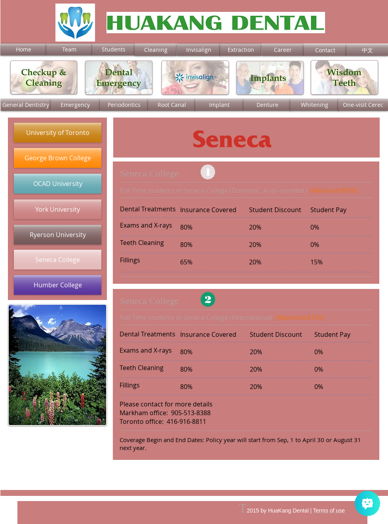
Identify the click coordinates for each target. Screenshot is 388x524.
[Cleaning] (156, 50)
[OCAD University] (57, 184)
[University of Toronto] (57, 132)
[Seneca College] (57, 260)
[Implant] (219, 105)
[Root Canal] (172, 105)
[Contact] (325, 50)
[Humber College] (57, 285)
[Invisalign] (199, 50)
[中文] (367, 50)
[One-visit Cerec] (363, 105)
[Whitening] (314, 105)
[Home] (23, 49)
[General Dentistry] (26, 105)
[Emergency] (75, 105)
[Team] (69, 49)
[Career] (283, 50)
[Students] (113, 49)
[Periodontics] (124, 105)
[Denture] (267, 105)
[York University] (57, 209)
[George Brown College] (57, 158)
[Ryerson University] (57, 235)
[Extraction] (240, 50)
